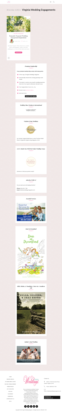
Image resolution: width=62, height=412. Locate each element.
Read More (18, 52)
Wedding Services (10, 379)
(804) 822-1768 (43, 410)
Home (10, 376)
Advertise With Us (10, 398)
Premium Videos (10, 386)
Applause (10, 391)
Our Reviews (10, 393)
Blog (10, 401)
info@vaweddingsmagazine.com (27, 190)
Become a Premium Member (10, 384)
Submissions (10, 396)
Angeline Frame (17, 41)
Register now (31, 96)
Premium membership (49, 397)
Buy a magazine (10, 389)
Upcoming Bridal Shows (10, 381)
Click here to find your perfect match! (26, 164)
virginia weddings (19, 33)
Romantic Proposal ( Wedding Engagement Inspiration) (18, 37)
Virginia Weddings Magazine (27, 410)
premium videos (29, 90)
